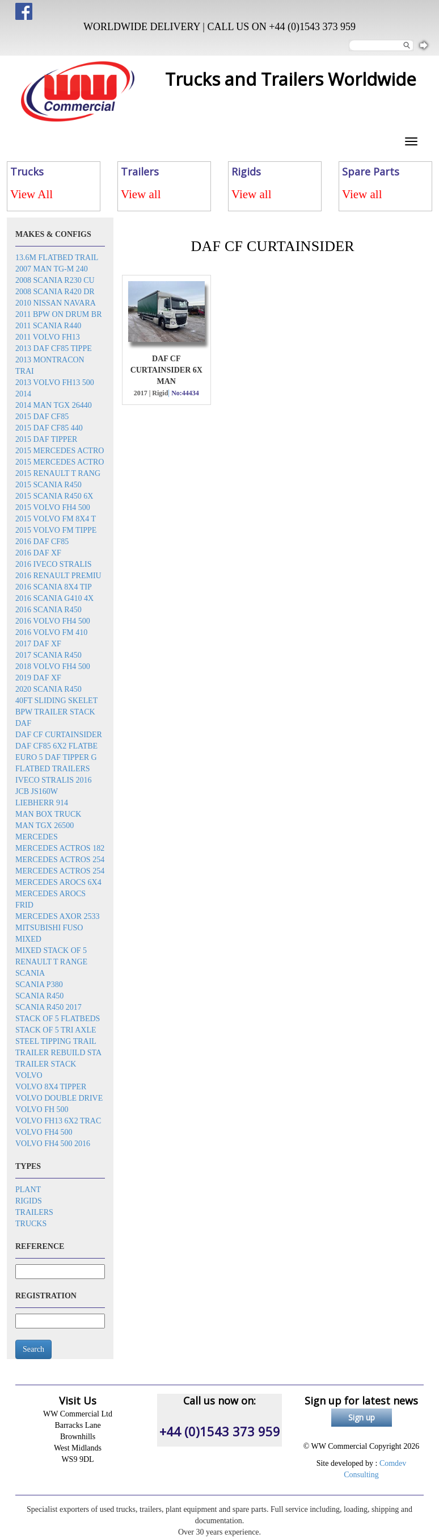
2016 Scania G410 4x (54, 598)
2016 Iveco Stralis (53, 564)
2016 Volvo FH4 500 (52, 621)
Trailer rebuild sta (58, 1052)
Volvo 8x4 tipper (50, 1087)
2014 (23, 394)
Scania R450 (39, 996)
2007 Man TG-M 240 (51, 269)
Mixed (28, 939)
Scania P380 (39, 984)
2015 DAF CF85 (42, 416)
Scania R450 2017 (48, 1007)
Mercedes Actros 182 (59, 848)
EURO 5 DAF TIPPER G (56, 757)
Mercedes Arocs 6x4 (58, 882)
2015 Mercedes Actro (59, 450)
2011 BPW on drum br (58, 314)
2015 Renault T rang (57, 473)
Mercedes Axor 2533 (57, 916)
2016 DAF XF (38, 553)
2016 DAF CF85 (42, 541)
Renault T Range (51, 962)
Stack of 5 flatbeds (57, 1018)
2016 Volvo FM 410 (51, 632)
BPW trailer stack (55, 712)
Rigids (28, 1201)
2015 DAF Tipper (46, 439)
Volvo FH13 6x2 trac (58, 1121)
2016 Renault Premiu (58, 575)
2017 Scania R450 (48, 655)
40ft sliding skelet (56, 700)
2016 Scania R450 (48, 609)
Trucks (31, 1223)
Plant (28, 1189)
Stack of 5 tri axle (55, 1030)
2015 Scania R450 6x (54, 496)
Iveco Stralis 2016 (53, 780)
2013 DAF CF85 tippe (53, 348)
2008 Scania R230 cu (55, 280)
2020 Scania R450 (48, 689)
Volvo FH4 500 (44, 1132)
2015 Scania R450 (48, 484)
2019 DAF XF (38, 678)
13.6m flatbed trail (56, 257)
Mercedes (36, 837)
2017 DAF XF (38, 644)
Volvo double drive (59, 1098)
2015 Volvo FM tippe (55, 530)
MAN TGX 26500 (44, 825)
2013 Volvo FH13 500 (54, 382)
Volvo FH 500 (42, 1109)
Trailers (34, 1212)
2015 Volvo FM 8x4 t (55, 519)
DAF (23, 723)
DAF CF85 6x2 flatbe (56, 746)
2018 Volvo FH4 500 (52, 666)
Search (33, 1349)
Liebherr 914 (41, 803)
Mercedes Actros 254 (59, 859)
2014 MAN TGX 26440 (53, 405)
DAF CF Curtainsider (58, 734)
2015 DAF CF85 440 (49, 428)
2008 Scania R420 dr (55, 291)
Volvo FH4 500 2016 (52, 1143)
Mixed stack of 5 (51, 950)
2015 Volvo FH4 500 (52, 507)
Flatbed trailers (52, 768)
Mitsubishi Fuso (49, 927)
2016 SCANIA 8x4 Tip (53, 587)
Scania (30, 973)
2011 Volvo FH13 (47, 337)
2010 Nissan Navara (55, 303)
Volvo (29, 1075)
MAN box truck (48, 814)
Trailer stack (45, 1064)
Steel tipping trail (55, 1041)
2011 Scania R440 (48, 325)
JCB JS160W (36, 791)
